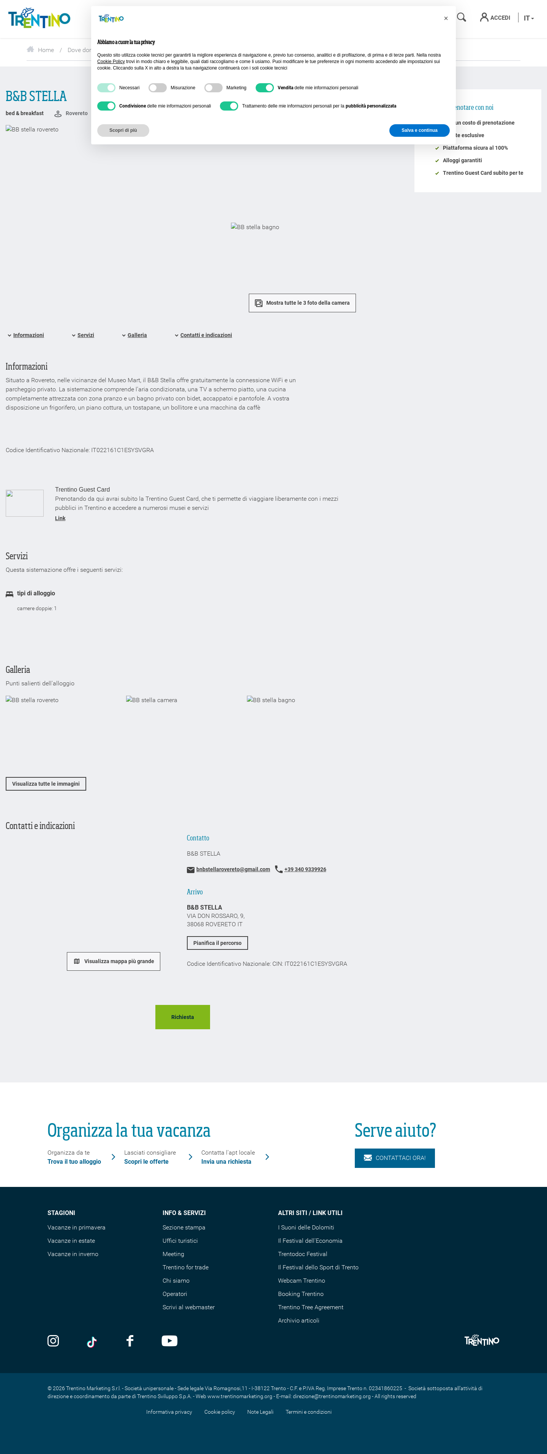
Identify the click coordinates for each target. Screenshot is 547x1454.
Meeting (173, 1254)
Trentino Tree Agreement (310, 1307)
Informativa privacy (169, 1412)
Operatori (175, 1293)
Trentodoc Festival (302, 1254)
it (529, 18)
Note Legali (260, 1412)
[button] (446, 18)
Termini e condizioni (309, 1412)
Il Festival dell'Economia (310, 1240)
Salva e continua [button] (420, 130)
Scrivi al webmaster (189, 1307)
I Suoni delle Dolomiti (306, 1227)
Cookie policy (219, 1412)
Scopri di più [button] (123, 130)
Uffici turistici (180, 1240)
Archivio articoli (298, 1320)
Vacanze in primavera (76, 1227)
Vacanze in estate (71, 1240)
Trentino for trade (186, 1267)
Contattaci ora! (395, 1158)
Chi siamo (176, 1280)
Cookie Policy (111, 61)
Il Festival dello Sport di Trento (318, 1267)
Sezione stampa (184, 1227)
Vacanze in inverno (72, 1254)
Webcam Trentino (301, 1280)
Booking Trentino (301, 1293)
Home (40, 50)
